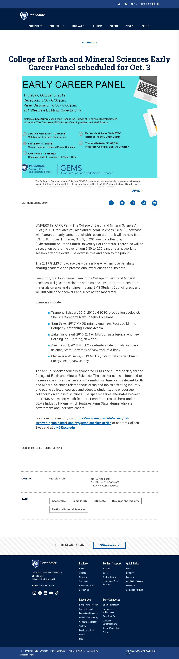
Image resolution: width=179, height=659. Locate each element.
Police (105, 632)
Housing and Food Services (110, 583)
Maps (128, 568)
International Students (88, 613)
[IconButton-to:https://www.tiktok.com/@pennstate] (57, 593)
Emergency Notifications (108, 610)
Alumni (82, 634)
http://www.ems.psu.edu (104, 485)
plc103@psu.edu (100, 478)
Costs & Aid (76, 26)
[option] (43, 585)
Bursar (105, 572)
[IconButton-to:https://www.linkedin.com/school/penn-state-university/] (45, 593)
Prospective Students (88, 604)
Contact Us (84, 590)
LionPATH (130, 585)
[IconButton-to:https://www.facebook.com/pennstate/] (40, 593)
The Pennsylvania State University (34, 651)
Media (81, 638)
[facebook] (111, 203)
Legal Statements (27, 655)
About (144, 26)
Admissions (55, 26)
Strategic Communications (110, 622)
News (128, 26)
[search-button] (118, 4)
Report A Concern (149, 4)
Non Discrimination (77, 651)
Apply (134, 4)
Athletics (114, 26)
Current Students (86, 609)
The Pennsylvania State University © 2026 (141, 652)
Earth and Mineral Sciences (69, 509)
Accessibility (92, 651)
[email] (143, 203)
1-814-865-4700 (46, 585)
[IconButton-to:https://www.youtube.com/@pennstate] (51, 593)
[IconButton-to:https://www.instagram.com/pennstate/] (34, 593)
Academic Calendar (134, 581)
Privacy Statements (58, 651)
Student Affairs (109, 577)
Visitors (82, 626)
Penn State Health (87, 585)
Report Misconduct (111, 628)
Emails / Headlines (111, 604)
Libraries (130, 577)
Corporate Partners (134, 590)
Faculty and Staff (86, 630)
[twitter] (122, 203)
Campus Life (80, 501)
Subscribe (108, 545)
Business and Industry (125, 501)
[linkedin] (132, 203)
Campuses (83, 581)
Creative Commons (105, 187)
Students (100, 501)
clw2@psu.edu (64, 427)
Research (97, 26)
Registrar (107, 568)
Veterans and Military (88, 621)
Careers (82, 572)
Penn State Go (109, 616)
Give (126, 4)
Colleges (83, 577)
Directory (130, 572)
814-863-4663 (112, 482)
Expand (136, 190)
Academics (34, 26)
